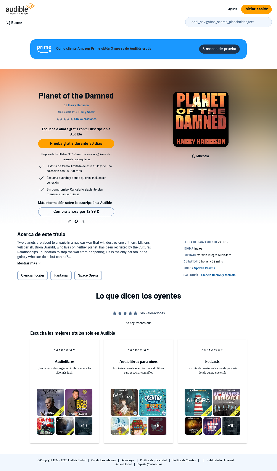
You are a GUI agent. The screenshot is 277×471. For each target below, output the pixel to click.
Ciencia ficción (32, 275)
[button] (69, 221)
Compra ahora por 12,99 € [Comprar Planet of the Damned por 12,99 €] (76, 211)
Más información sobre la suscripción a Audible (75, 203)
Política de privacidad (153, 460)
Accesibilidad (123, 464)
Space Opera (88, 275)
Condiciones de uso (103, 460)
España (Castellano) (149, 464)
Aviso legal (128, 460)
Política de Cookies (184, 460)
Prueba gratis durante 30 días (76, 143)
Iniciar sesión (256, 9)
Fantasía (61, 275)
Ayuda (233, 9)
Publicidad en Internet (221, 460)
